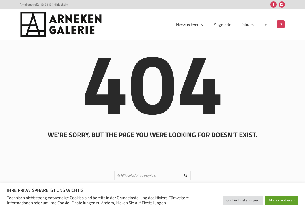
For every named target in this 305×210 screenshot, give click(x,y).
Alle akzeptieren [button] (282, 200)
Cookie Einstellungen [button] (242, 200)
